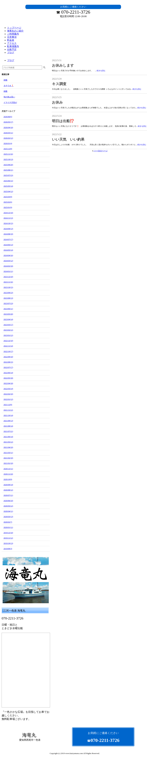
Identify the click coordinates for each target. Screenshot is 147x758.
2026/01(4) (8, 143)
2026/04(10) (8, 127)
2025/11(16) (8, 154)
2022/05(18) (8, 378)
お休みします (63, 65)
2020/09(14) (8, 485)
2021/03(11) (8, 452)
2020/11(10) (8, 474)
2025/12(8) (8, 149)
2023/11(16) (8, 282)
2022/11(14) (8, 346)
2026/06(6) (8, 117)
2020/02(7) (8, 522)
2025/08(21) (8, 170)
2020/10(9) (8, 479)
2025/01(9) (8, 207)
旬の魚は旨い (9, 97)
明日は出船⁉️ (63, 121)
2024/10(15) (8, 223)
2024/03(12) (8, 261)
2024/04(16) (8, 255)
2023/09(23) (8, 292)
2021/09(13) (8, 421)
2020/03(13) (8, 516)
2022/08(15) (8, 362)
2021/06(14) (8, 437)
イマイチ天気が (10, 102)
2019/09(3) (8, 548)
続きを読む (101, 71)
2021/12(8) (8, 404)
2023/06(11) (8, 309)
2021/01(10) (8, 463)
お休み (57, 102)
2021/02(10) (8, 458)
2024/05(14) (8, 250)
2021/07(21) (8, 431)
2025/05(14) (8, 186)
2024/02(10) (8, 266)
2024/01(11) (8, 271)
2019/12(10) (8, 533)
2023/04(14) (8, 319)
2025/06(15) (8, 181)
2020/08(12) (8, 490)
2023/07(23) (8, 303)
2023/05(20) (8, 314)
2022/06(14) (8, 373)
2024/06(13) (8, 245)
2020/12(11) (8, 469)
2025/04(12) (8, 191)
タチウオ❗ (9, 86)
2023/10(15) (8, 287)
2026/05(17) (8, 122)
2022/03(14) (8, 388)
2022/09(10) (8, 357)
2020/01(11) (8, 527)
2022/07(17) (8, 367)
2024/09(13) (8, 229)
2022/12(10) (8, 340)
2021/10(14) (8, 415)
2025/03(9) (8, 197)
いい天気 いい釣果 (68, 139)
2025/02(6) (8, 202)
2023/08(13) (8, 298)
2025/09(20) (8, 165)
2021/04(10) (8, 447)
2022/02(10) (8, 394)
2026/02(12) (8, 138)
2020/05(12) (8, 506)
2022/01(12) (8, 399)
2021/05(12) (8, 442)
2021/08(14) (8, 426)
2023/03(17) (8, 325)
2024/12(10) (8, 213)
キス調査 (59, 84)
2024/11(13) (8, 218)
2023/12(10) (8, 277)
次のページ (103, 151)
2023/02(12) (8, 330)
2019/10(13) (8, 543)
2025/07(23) (8, 175)
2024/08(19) (8, 234)
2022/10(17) (8, 351)
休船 (5, 80)
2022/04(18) (8, 383)
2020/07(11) (8, 495)
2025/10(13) (8, 159)
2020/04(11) (8, 511)
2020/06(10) (8, 500)
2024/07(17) (8, 239)
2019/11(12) (8, 538)
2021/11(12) (8, 410)
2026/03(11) (8, 133)
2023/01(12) (8, 335)
